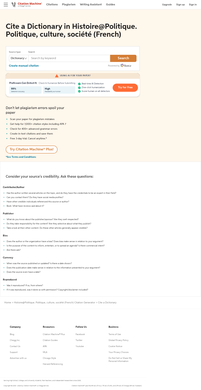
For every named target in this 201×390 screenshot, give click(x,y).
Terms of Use (115, 334)
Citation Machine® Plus (54, 334)
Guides (110, 4)
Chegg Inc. (15, 340)
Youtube (80, 346)
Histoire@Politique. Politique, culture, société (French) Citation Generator (54, 302)
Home (7, 302)
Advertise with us (18, 358)
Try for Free (124, 87)
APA (45, 346)
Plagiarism (69, 4)
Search (31, 52)
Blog (12, 334)
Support (14, 352)
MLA (45, 352)
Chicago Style (49, 358)
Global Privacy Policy (118, 340)
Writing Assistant (91, 4)
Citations (52, 4)
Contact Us (15, 346)
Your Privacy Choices (119, 352)
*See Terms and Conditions (21, 157)
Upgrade (167, 4)
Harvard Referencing (53, 364)
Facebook (80, 334)
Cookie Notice (115, 346)
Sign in (193, 4)
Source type (15, 52)
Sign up (180, 4)
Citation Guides (50, 340)
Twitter (79, 340)
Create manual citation (24, 65)
